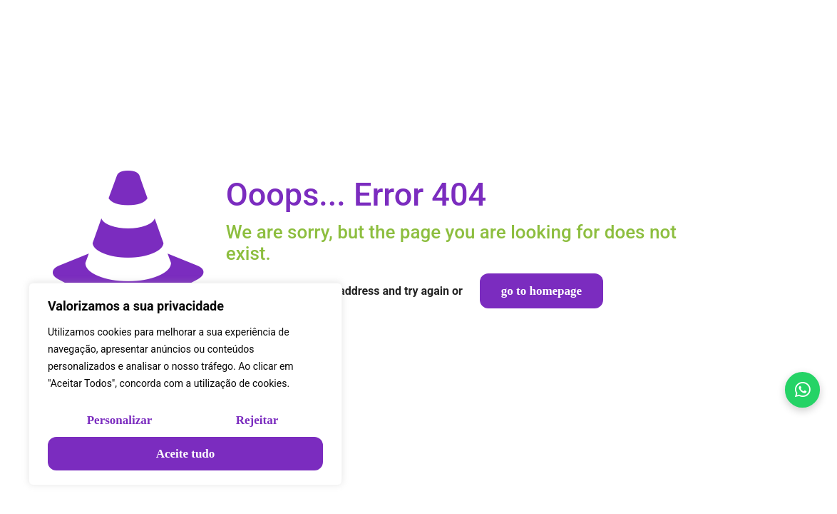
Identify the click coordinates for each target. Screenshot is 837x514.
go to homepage (541, 291)
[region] (185, 384)
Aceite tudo (185, 453)
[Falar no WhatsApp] (800, 384)
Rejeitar (257, 420)
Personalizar (120, 420)
